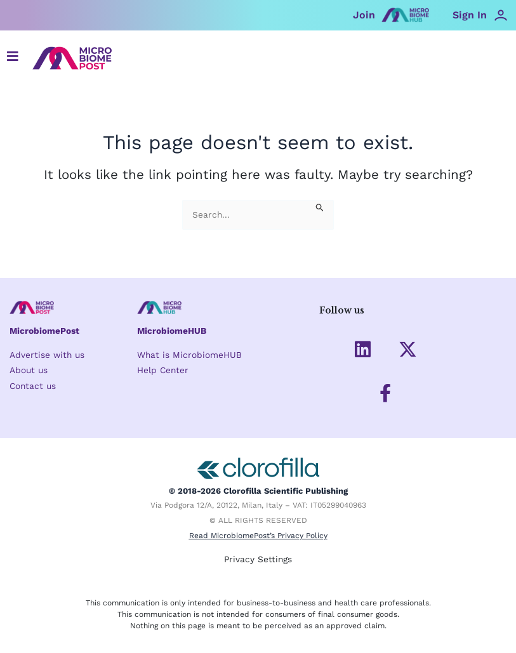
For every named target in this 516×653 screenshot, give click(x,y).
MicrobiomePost (44, 330)
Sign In (470, 15)
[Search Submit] (319, 206)
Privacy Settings (258, 559)
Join (364, 15)
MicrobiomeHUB (171, 330)
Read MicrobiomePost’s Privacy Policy (258, 535)
